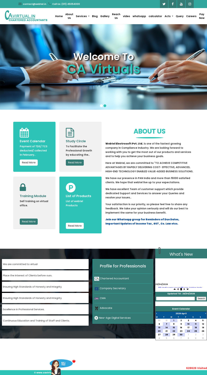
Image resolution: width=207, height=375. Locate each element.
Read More (29, 162)
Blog (95, 16)
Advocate (103, 308)
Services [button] (81, 16)
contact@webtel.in (32, 4)
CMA (100, 298)
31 (166, 320)
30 (159, 320)
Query (180, 16)
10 (203, 338)
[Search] (175, 298)
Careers (191, 16)
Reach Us (116, 16)
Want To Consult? (61, 364)
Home (59, 16)
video (126, 16)
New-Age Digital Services (112, 318)
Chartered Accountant (111, 278)
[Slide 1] (101, 105)
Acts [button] (168, 16)
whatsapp (139, 16)
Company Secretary (110, 288)
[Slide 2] (105, 105)
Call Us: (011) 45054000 (64, 4)
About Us (69, 16)
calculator (155, 16)
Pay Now (202, 16)
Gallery (104, 16)
